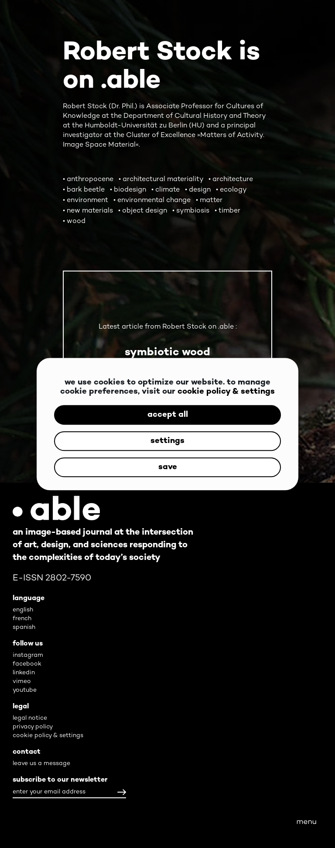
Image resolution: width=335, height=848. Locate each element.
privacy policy (33, 727)
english (23, 610)
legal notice (30, 718)
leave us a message (41, 763)
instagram (28, 655)
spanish (24, 627)
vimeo (22, 681)
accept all (167, 415)
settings (167, 441)
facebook (27, 664)
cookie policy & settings (226, 392)
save (167, 467)
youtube (25, 690)
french (22, 618)
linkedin (24, 672)
